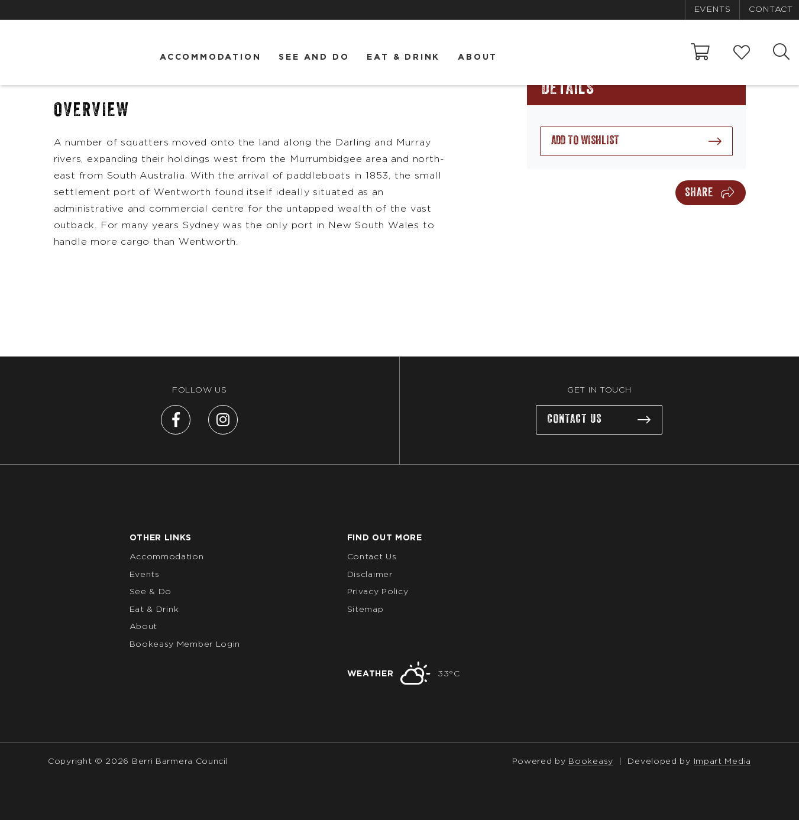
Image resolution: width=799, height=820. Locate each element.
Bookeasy (590, 761)
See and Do (314, 57)
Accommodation (210, 57)
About (477, 57)
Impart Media (722, 761)
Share (699, 193)
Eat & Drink (403, 57)
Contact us (574, 419)
